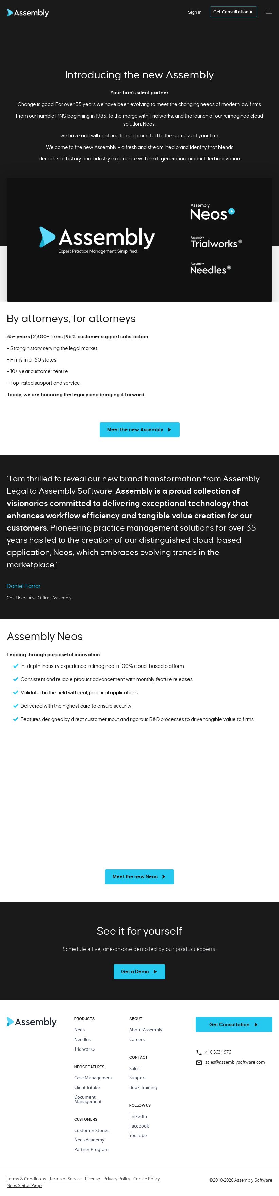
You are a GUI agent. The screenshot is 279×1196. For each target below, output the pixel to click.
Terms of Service (65, 1179)
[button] (269, 16)
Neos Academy (89, 1140)
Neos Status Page (24, 1186)
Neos (79, 1030)
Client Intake (87, 1088)
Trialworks (84, 1049)
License (92, 1179)
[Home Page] (32, 1025)
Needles (82, 1040)
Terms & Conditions (26, 1179)
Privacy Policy (116, 1179)
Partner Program (91, 1150)
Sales (134, 1069)
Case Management (93, 1078)
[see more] (140, 429)
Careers (137, 1040)
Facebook (139, 1126)
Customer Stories (91, 1131)
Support (137, 1078)
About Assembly (145, 1030)
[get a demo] (233, 12)
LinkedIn (138, 1117)
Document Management (88, 1099)
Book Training (143, 1088)
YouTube (138, 1136)
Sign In (194, 12)
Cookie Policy (146, 1179)
